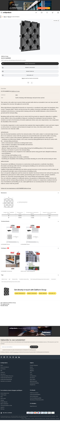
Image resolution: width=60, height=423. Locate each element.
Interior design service (5, 393)
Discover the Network (5, 367)
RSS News (48, 418)
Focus (31, 374)
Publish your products (34, 392)
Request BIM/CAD (18, 71)
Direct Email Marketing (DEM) (35, 398)
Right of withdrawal (4, 403)
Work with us (3, 374)
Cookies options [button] (27, 418)
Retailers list (17, 75)
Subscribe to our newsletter (6, 381)
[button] (56, 21)
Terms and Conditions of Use (40, 418)
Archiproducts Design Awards (6, 379)
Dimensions (4, 192)
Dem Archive (32, 377)
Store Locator (3, 398)
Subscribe (34, 346)
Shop (2, 396)
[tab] (4, 362)
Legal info (2, 407)
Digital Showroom (33, 406)
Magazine (32, 370)
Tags (2, 275)
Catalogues (5, 248)
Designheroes (32, 384)
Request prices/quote (18, 63)
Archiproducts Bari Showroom (6, 377)
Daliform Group (4, 56)
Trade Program (3, 394)
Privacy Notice (15, 352)
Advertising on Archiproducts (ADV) (37, 399)
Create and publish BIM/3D (35, 394)
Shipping (2, 400)
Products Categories (34, 365)
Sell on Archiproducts (34, 396)
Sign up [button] (9, 16)
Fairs (31, 372)
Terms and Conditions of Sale (6, 405)
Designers (32, 368)
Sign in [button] (5, 16)
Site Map (57, 418)
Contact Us (3, 372)
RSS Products (52, 418)
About (2, 365)
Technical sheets (5, 221)
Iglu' (17, 95)
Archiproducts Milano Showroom (7, 375)
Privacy (23, 418)
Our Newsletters (33, 375)
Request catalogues (18, 67)
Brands (31, 367)
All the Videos (32, 379)
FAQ (1, 370)
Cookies (32, 418)
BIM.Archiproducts (33, 381)
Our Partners (3, 368)
